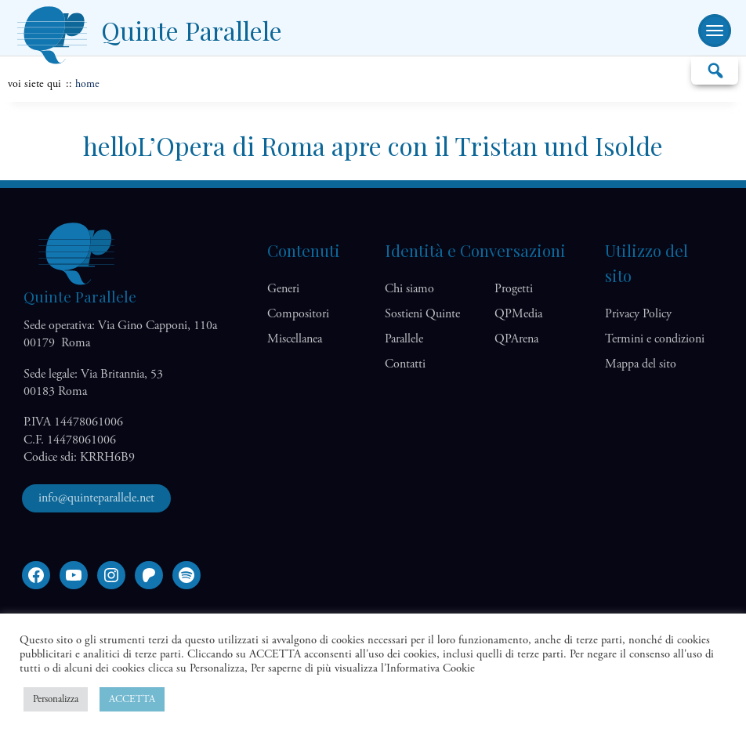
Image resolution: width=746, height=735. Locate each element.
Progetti (513, 289)
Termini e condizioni (654, 339)
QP (518, 314)
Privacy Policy (638, 314)
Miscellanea (294, 339)
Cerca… (714, 69)
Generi (283, 289)
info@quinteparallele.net (96, 498)
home (87, 84)
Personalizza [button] (55, 699)
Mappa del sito (640, 364)
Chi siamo (409, 289)
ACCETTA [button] (132, 699)
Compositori (298, 314)
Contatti (405, 364)
